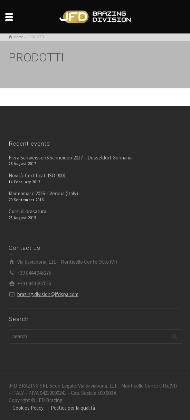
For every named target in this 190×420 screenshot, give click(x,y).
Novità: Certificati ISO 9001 (37, 175)
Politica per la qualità (73, 407)
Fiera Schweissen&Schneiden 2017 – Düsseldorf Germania (71, 157)
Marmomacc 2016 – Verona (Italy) (43, 193)
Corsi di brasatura (27, 211)
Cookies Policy (28, 407)
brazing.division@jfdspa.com (47, 294)
